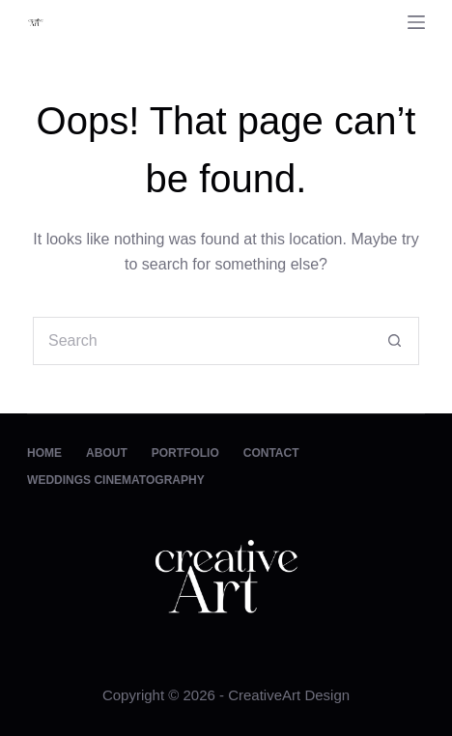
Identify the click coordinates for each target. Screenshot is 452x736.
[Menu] (416, 22)
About (106, 453)
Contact (271, 453)
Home (44, 453)
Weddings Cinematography (116, 480)
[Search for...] (202, 341)
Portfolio (185, 453)
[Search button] (395, 341)
